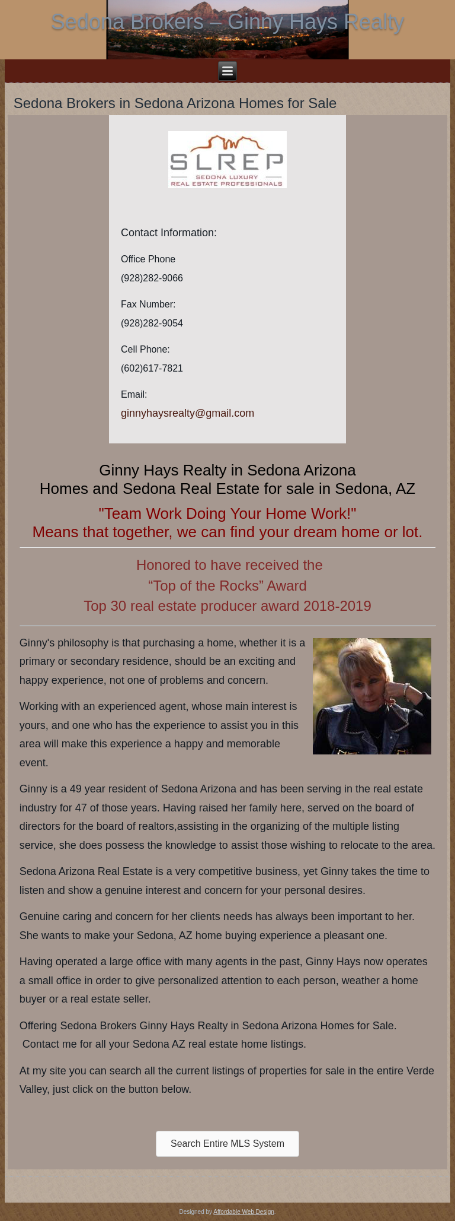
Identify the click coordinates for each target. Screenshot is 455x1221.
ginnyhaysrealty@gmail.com (187, 413)
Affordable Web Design (243, 1212)
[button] (227, 1144)
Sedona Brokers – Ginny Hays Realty (227, 21)
